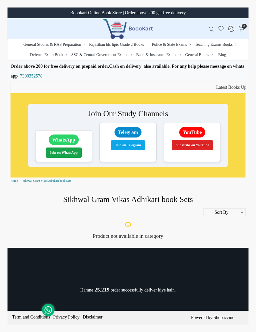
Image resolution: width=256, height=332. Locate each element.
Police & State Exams (171, 44)
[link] (211, 29)
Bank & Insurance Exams (158, 54)
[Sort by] (225, 212)
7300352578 (31, 76)
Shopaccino (224, 317)
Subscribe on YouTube (192, 145)
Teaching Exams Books (215, 44)
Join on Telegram (128, 145)
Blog (222, 54)
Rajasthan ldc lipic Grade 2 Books (116, 44)
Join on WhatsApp (64, 152)
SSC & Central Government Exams (101, 54)
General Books (199, 54)
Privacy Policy (66, 317)
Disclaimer (92, 317)
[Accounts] (231, 29)
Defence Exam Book (48, 54)
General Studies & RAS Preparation (54, 44)
